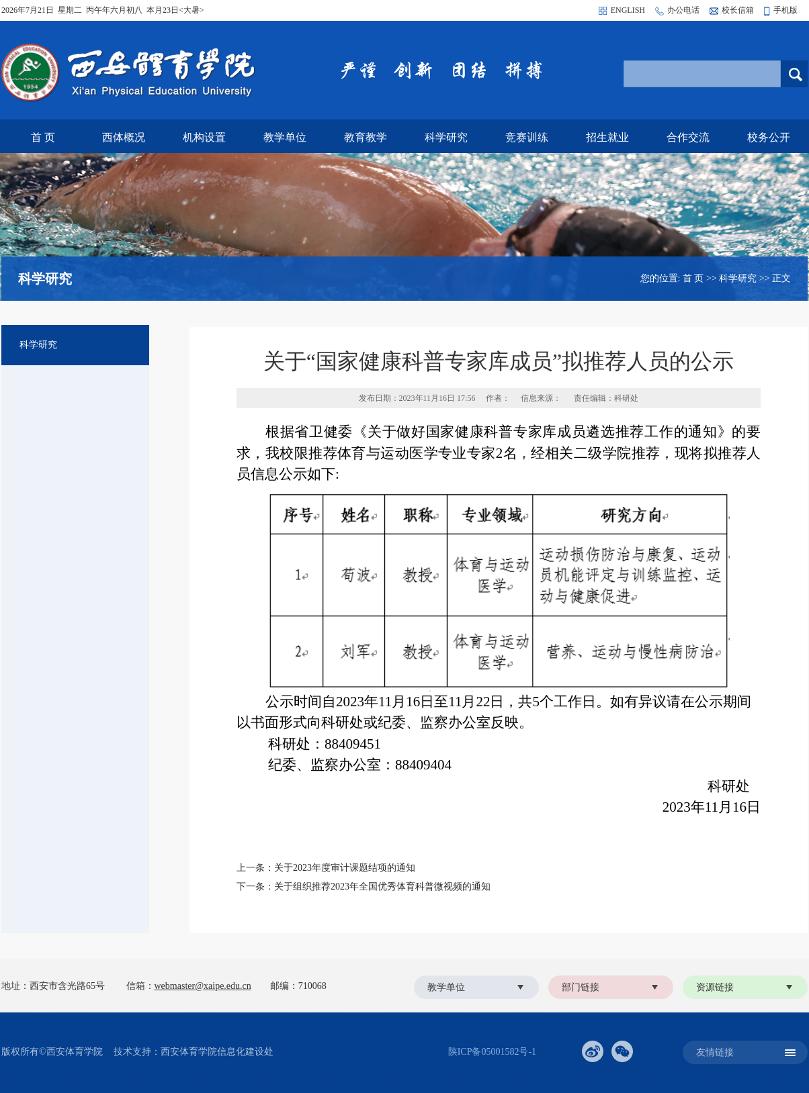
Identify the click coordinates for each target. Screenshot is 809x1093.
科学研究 (446, 137)
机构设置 (204, 137)
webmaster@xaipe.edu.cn (203, 986)
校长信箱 (738, 10)
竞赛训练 (526, 137)
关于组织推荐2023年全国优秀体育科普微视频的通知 (382, 887)
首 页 (43, 137)
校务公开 (768, 137)
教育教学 (365, 137)
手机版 (785, 10)
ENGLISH (628, 10)
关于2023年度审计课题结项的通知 (344, 868)
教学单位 (284, 137)
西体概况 (123, 137)
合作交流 (688, 137)
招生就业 (607, 137)
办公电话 (683, 10)
